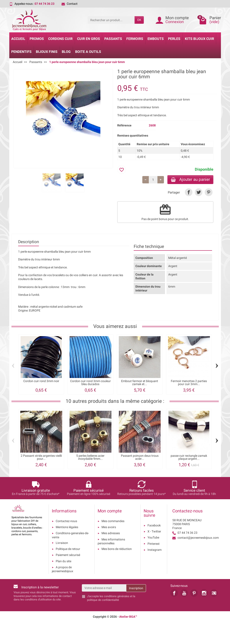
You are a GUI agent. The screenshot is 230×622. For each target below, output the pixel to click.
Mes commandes (113, 521)
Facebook (154, 525)
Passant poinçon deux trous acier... (140, 457)
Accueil (18, 39)
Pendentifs (21, 52)
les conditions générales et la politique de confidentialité (111, 598)
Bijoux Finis (46, 52)
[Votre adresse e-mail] (104, 588)
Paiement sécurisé (68, 555)
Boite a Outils (88, 52)
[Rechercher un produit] (111, 20)
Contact (70, 3)
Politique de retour (68, 549)
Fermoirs (134, 39)
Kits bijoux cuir (199, 39)
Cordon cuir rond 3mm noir (41, 381)
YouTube (153, 537)
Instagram (155, 549)
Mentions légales (67, 527)
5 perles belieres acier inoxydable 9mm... (90, 457)
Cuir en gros (88, 39)
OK (139, 20)
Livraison (62, 543)
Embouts (156, 39)
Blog (66, 52)
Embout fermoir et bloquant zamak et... (139, 382)
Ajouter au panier (190, 179)
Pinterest (154, 543)
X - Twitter (154, 531)
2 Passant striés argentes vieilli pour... (41, 457)
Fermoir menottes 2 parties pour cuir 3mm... (189, 382)
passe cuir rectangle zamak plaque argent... (189, 457)
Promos (37, 39)
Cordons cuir (60, 39)
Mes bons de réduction (117, 549)
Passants (113, 39)
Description (28, 241)
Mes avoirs (109, 527)
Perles (174, 39)
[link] (188, 192)
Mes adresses (111, 533)
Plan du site (63, 561)
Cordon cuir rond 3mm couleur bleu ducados (90, 382)
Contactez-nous (66, 521)
